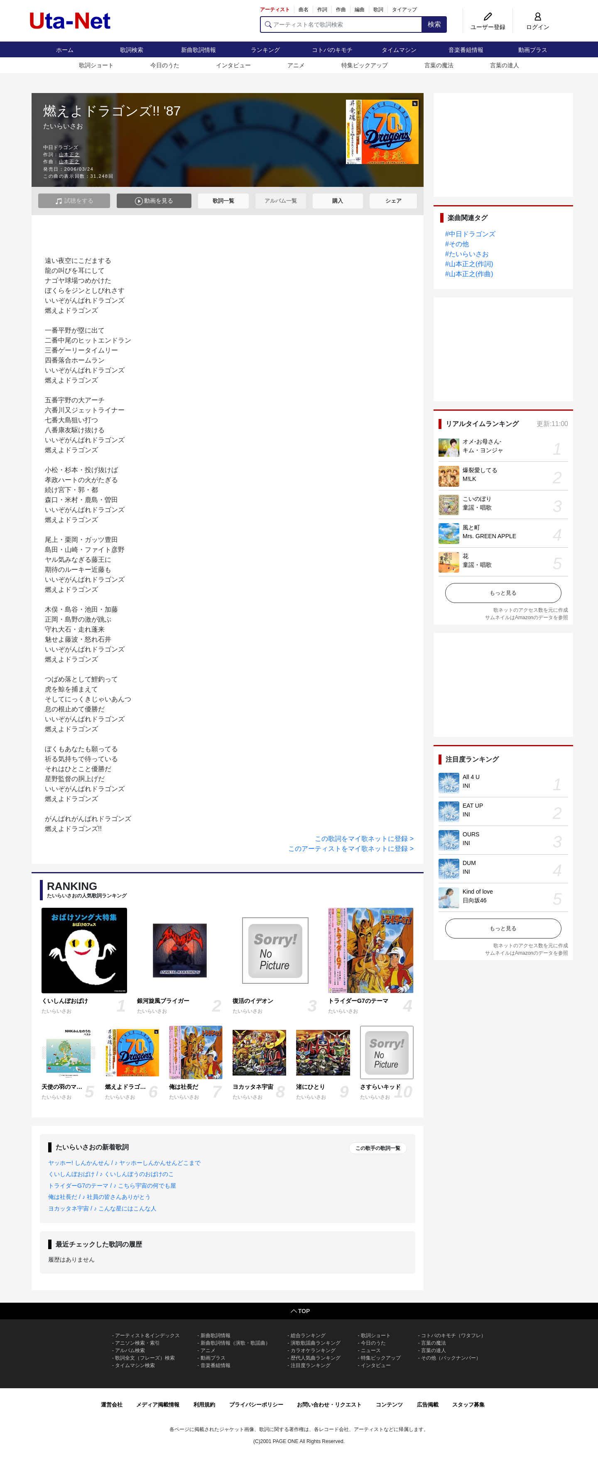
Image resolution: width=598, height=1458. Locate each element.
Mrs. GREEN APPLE (489, 536)
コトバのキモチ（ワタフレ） (453, 1335)
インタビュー (233, 65)
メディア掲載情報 (157, 1405)
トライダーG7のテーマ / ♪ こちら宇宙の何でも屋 (112, 1185)
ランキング (265, 50)
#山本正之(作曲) (469, 273)
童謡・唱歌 (477, 507)
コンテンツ (389, 1405)
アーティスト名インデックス (147, 1335)
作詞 (322, 9)
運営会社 (112, 1405)
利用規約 (204, 1405)
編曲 (360, 9)
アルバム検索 (130, 1350)
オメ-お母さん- (482, 441)
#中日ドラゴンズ (470, 234)
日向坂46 (475, 900)
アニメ (296, 65)
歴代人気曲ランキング (316, 1358)
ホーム (65, 50)
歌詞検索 (131, 50)
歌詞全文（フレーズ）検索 (145, 1358)
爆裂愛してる (480, 470)
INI (466, 785)
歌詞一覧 (223, 201)
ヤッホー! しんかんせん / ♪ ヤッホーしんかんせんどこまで (124, 1162)
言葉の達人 (504, 65)
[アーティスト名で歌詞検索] (341, 24)
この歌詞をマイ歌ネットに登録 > (364, 838)
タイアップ (404, 9)
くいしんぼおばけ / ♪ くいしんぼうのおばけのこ (111, 1174)
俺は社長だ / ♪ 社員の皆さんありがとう (99, 1196)
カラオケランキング (313, 1350)
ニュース (371, 1350)
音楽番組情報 (465, 50)
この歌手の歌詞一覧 (377, 1148)
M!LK (469, 478)
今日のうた (164, 65)
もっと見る (503, 593)
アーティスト (275, 9)
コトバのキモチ (332, 50)
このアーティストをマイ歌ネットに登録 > (351, 848)
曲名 (304, 9)
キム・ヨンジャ (483, 450)
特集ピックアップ (364, 65)
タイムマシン (399, 50)
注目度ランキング (311, 1365)
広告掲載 (428, 1405)
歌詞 (378, 9)
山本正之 (69, 154)
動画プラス (532, 50)
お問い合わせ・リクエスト (329, 1405)
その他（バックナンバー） (451, 1358)
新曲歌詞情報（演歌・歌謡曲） (235, 1343)
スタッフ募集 (468, 1405)
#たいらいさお (467, 253)
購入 (337, 201)
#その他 (457, 243)
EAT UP (473, 805)
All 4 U (471, 777)
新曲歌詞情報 (198, 50)
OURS (471, 834)
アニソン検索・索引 (137, 1343)
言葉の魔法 (438, 65)
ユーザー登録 (488, 27)
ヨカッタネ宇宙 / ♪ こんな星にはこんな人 (102, 1208)
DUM (469, 863)
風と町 (471, 527)
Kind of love (478, 891)
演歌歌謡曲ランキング (316, 1343)
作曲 (341, 9)
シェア (393, 201)
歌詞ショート (96, 65)
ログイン (537, 27)
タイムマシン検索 (135, 1365)
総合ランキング (308, 1335)
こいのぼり (477, 498)
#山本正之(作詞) (469, 263)
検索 (434, 24)
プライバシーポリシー (256, 1405)
